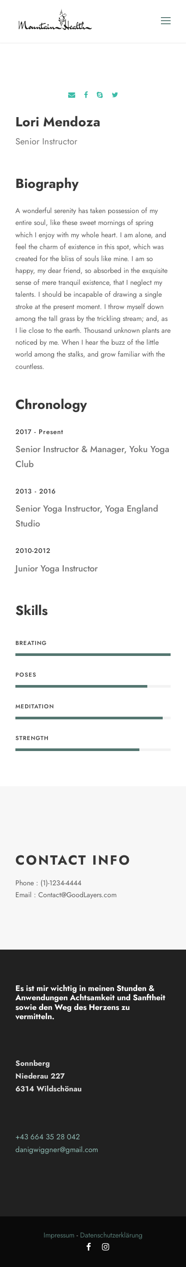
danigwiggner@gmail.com (56, 1149)
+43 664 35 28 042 (47, 1136)
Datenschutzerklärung (111, 1235)
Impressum (59, 1235)
